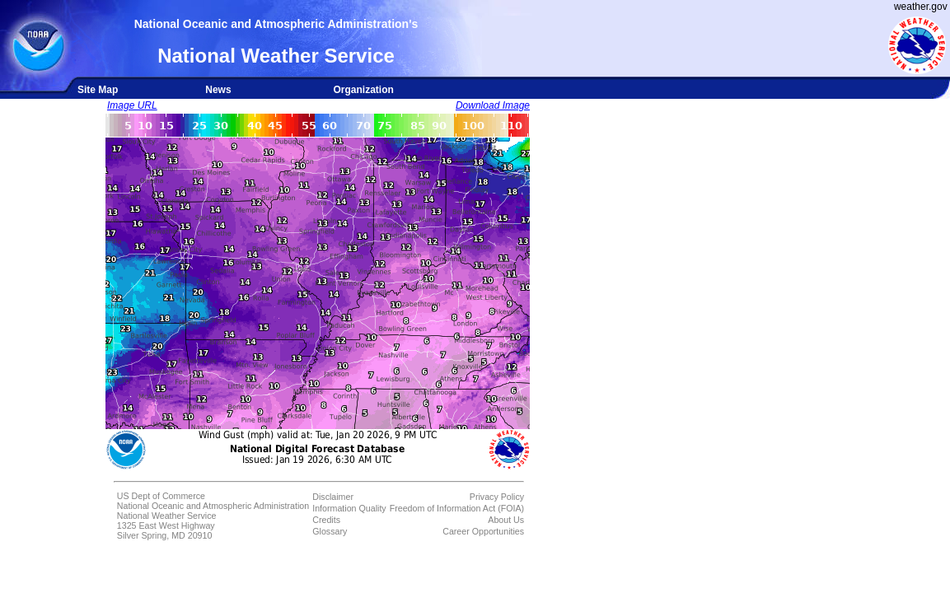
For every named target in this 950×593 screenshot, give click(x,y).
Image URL (132, 105)
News (218, 90)
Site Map (97, 90)
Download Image (493, 105)
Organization (363, 90)
